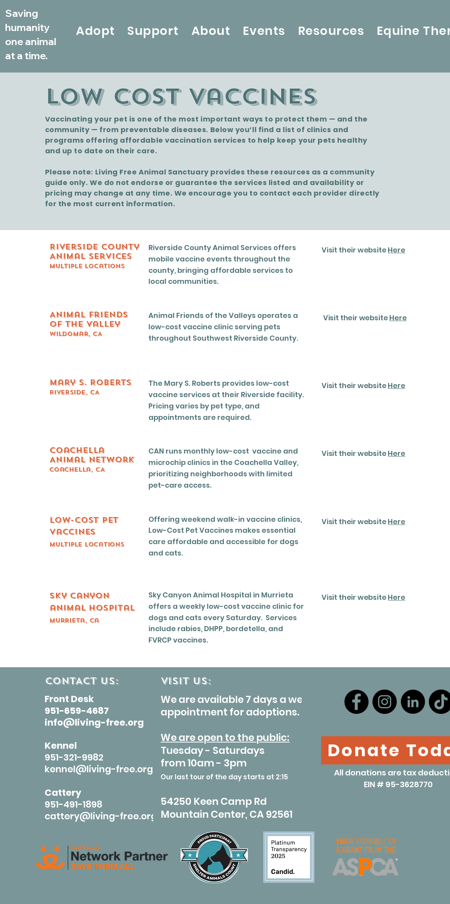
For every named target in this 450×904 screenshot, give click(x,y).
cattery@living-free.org (101, 816)
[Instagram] (384, 702)
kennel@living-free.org (99, 769)
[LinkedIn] (413, 702)
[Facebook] (356, 702)
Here (396, 250)
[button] (95, 31)
